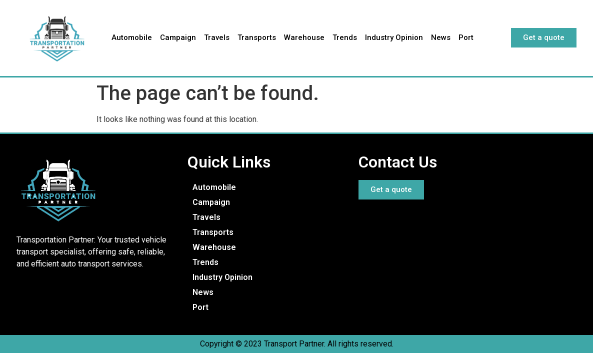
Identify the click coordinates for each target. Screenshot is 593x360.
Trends (344, 37)
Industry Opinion (394, 37)
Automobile (132, 37)
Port (466, 37)
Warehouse (304, 37)
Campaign (178, 37)
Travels (217, 37)
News (440, 37)
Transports (257, 37)
